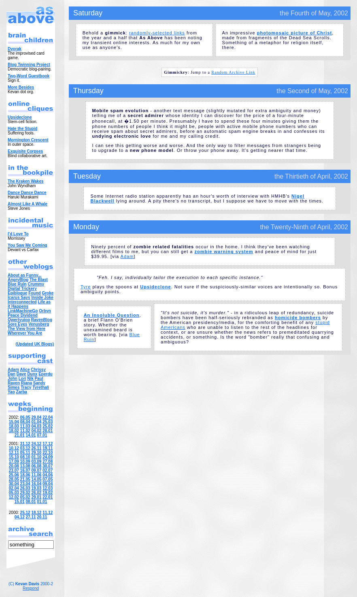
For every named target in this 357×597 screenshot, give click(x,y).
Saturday (87, 13)
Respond (31, 588)
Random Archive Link (233, 72)
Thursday (88, 91)
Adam (127, 256)
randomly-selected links (157, 32)
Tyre (86, 286)
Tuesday (87, 176)
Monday (86, 227)
